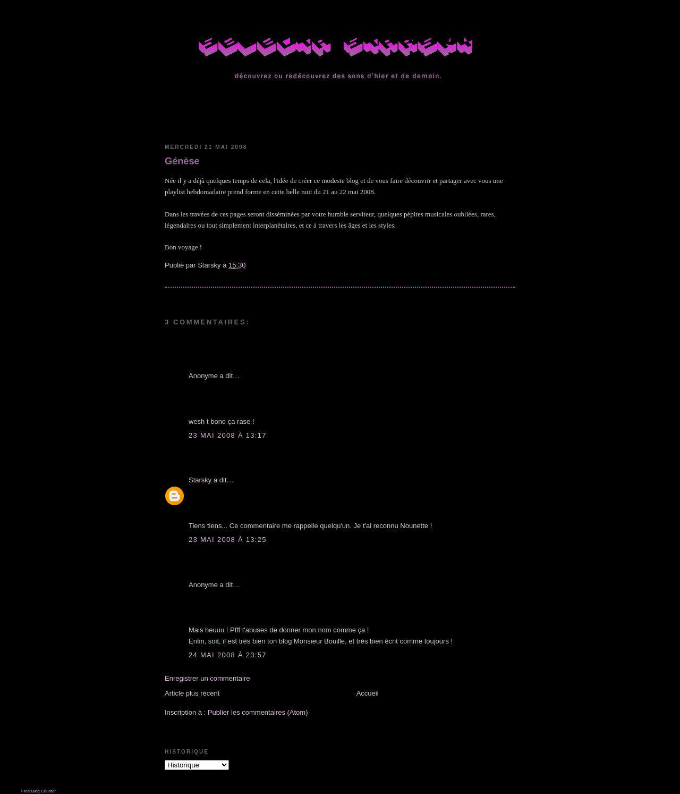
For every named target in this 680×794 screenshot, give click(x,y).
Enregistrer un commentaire (207, 678)
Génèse (182, 161)
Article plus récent (192, 693)
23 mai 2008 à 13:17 (228, 435)
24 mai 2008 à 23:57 (228, 655)
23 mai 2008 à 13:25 (228, 540)
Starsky (200, 480)
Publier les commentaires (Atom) (258, 712)
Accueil (367, 693)
